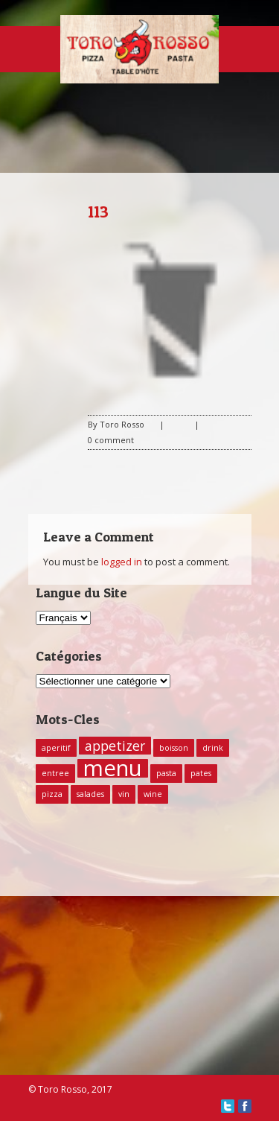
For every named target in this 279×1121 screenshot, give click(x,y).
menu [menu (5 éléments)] (112, 768)
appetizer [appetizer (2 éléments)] (115, 746)
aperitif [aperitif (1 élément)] (56, 748)
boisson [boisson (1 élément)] (173, 748)
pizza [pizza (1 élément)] (52, 794)
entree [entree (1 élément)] (55, 773)
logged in (121, 561)
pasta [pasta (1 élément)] (166, 773)
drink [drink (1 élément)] (212, 748)
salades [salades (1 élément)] (90, 794)
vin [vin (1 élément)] (123, 794)
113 (98, 211)
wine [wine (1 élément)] (153, 794)
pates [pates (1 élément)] (200, 773)
